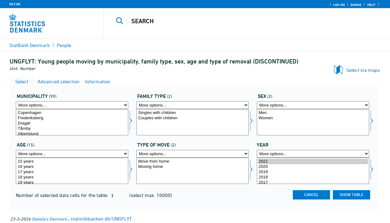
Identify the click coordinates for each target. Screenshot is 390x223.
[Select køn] (313, 122)
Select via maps (363, 70)
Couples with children (192, 118)
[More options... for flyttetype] (192, 154)
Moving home (192, 166)
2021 (313, 161)
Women (313, 118)
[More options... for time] (313, 154)
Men (313, 113)
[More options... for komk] (72, 105)
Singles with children (192, 113)
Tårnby (72, 128)
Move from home (192, 161)
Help (371, 4)
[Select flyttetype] (192, 171)
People (64, 45)
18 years (72, 177)
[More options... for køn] (313, 105)
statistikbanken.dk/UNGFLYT (101, 218)
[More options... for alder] (72, 154)
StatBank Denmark (29, 45)
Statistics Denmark (49, 218)
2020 (313, 166)
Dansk (356, 4)
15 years (72, 161)
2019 (313, 172)
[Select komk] (72, 122)
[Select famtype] (192, 122)
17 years (72, 172)
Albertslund (72, 134)
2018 (313, 177)
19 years (72, 182)
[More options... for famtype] (192, 105)
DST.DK (14, 4)
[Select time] (313, 171)
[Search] (242, 21)
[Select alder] (72, 171)
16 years (72, 166)
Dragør (72, 123)
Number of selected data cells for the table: (63, 195)
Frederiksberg (72, 118)
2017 (313, 182)
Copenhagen (72, 113)
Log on (339, 4)
